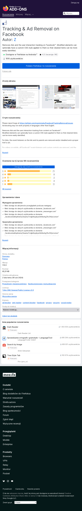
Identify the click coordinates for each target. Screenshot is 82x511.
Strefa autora (9, 402)
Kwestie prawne (33, 489)
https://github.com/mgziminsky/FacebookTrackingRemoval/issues (46, 123)
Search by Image (14, 344)
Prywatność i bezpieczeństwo (14, 284)
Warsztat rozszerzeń (13, 398)
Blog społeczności (11, 411)
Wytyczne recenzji (12, 423)
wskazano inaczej (16, 493)
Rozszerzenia (8, 14)
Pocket (6, 473)
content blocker (29, 303)
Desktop (7, 435)
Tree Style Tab (13, 355)
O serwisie (8, 389)
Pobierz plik (6, 71)
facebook (41, 303)
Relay (5, 465)
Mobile (6, 440)
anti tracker (16, 303)
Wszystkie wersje (9, 296)
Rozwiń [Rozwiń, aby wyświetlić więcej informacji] (5, 153)
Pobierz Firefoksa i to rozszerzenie (41, 66)
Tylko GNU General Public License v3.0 (18, 290)
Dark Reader (12, 327)
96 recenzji (6, 189)
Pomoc (5, 259)
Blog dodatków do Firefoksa (16, 393)
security (56, 303)
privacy (49, 303)
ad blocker (6, 303)
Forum (6, 415)
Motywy (19, 14)
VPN (5, 460)
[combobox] (71, 13)
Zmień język (7, 502)
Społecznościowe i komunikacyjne (42, 284)
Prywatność (7, 489)
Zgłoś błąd (8, 419)
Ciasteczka (19, 489)
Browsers (7, 456)
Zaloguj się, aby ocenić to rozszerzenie (28, 167)
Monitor (6, 469)
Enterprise (7, 444)
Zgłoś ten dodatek (9, 316)
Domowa (5, 256)
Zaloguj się (75, 3)
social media (66, 303)
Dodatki (7, 385)
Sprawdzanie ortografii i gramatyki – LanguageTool (29, 338)
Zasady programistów (13, 406)
